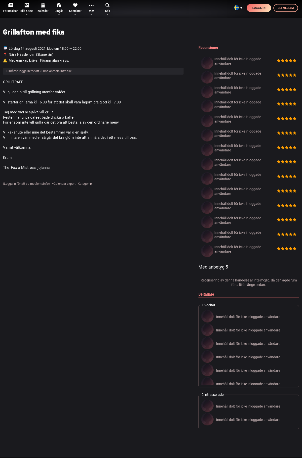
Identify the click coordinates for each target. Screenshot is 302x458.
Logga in (258, 8)
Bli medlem (286, 8)
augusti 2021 (35, 48)
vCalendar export (64, 183)
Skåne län (44, 54)
